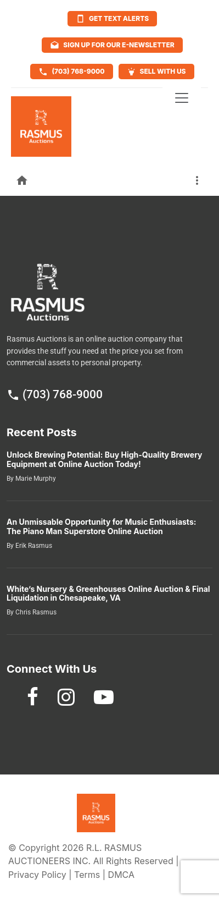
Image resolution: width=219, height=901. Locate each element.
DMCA (121, 874)
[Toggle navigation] (181, 97)
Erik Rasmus (33, 546)
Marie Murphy (35, 478)
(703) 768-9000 (55, 394)
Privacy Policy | (41, 874)
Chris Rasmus (35, 612)
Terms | (91, 874)
